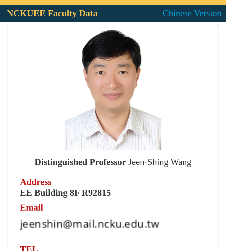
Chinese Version (192, 13)
